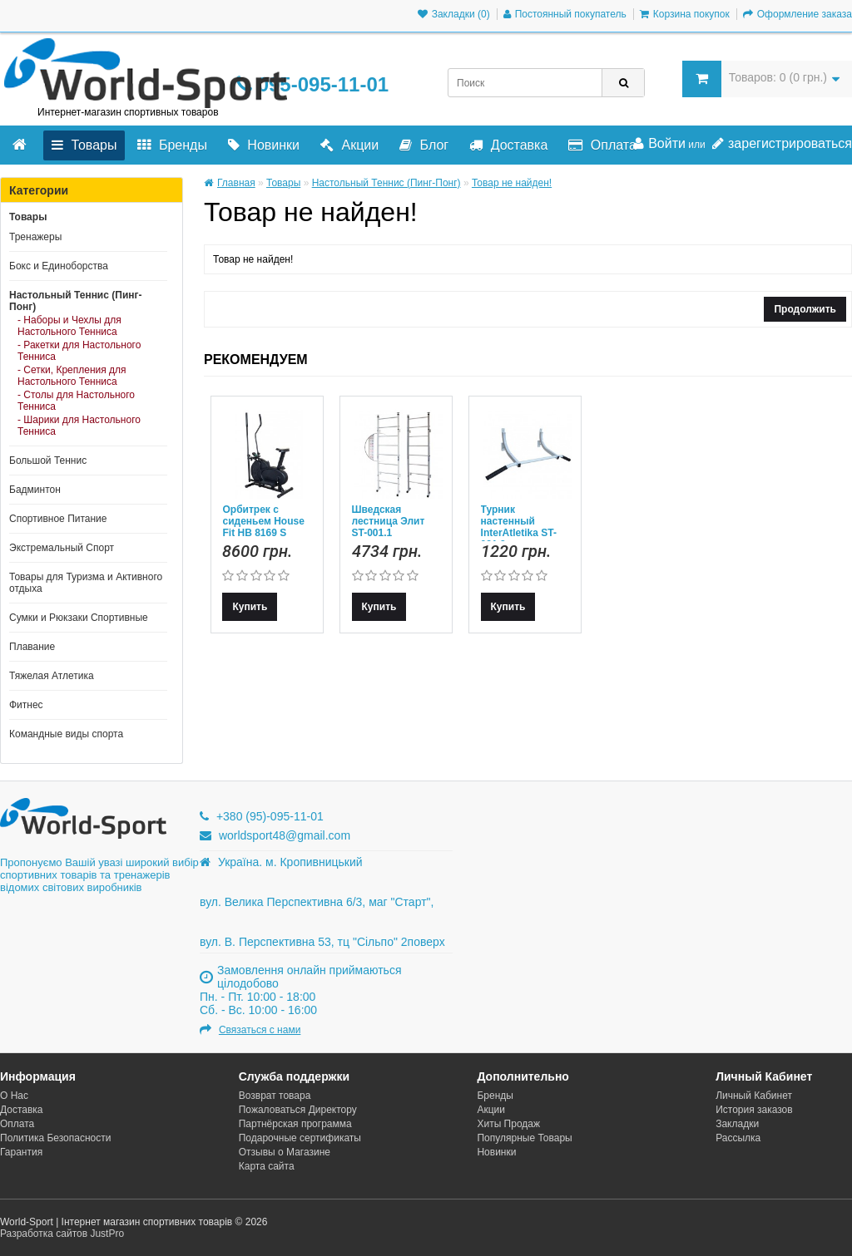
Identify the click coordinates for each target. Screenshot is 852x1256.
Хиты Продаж (508, 1124)
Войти (659, 143)
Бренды (171, 145)
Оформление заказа (797, 14)
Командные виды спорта (66, 734)
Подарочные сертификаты (300, 1138)
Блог (423, 145)
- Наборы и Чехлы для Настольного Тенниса (69, 325)
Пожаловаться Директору (298, 1110)
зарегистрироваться (782, 143)
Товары (84, 145)
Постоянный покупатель (565, 14)
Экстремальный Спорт (61, 548)
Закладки (737, 1124)
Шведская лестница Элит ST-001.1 (388, 521)
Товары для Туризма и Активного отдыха (85, 582)
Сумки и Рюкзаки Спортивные (78, 617)
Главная (229, 183)
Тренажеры (35, 237)
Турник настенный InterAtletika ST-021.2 (519, 527)
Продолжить (805, 309)
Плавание (32, 647)
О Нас (14, 1095)
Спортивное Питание (58, 519)
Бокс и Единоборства (58, 266)
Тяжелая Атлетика (51, 676)
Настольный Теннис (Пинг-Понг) (75, 301)
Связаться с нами (259, 1030)
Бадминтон (35, 489)
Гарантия (21, 1152)
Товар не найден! (512, 183)
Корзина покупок (685, 14)
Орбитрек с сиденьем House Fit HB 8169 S (263, 521)
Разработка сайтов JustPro (62, 1233)
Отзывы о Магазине (284, 1152)
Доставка (508, 145)
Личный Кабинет (754, 1095)
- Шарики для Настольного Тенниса (79, 425)
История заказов (754, 1110)
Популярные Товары (524, 1138)
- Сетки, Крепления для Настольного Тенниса (71, 375)
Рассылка (738, 1138)
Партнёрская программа (295, 1124)
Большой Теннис (48, 460)
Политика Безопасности (55, 1138)
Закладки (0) (454, 14)
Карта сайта (267, 1166)
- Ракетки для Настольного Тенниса (79, 350)
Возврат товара (275, 1095)
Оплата (602, 145)
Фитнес (26, 705)
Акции (349, 145)
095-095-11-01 (312, 84)
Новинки (264, 145)
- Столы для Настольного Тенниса (76, 400)
